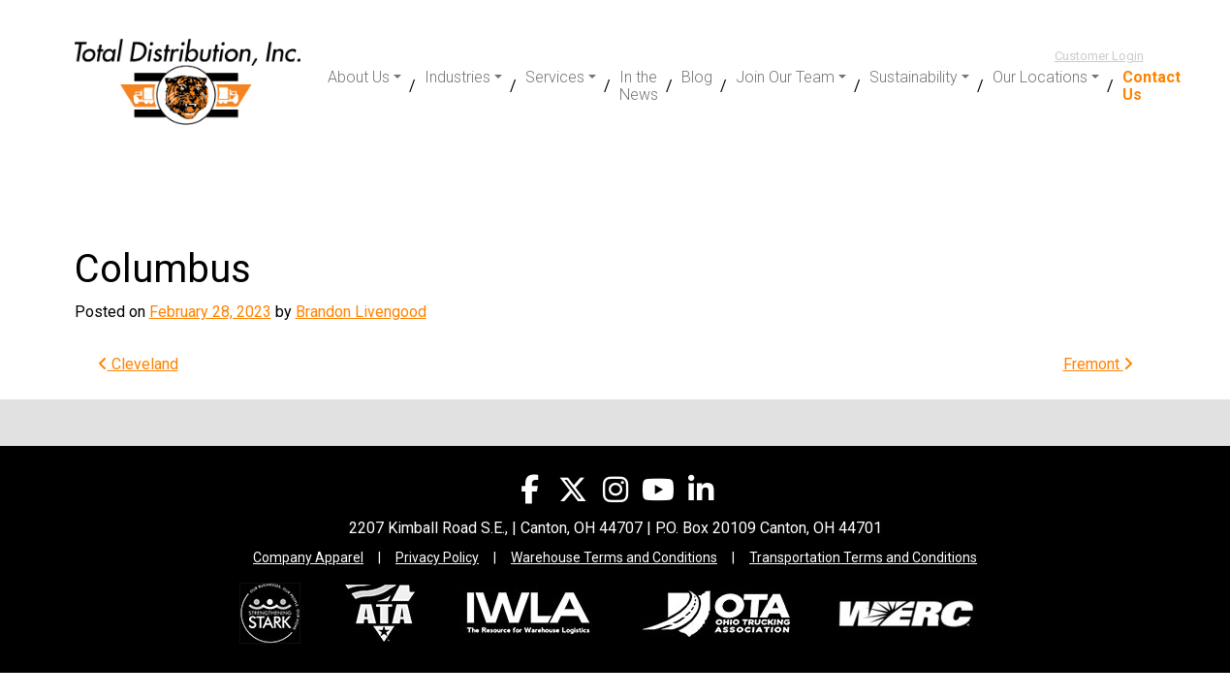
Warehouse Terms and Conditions (614, 557)
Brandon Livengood (361, 311)
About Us (359, 77)
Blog (696, 77)
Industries (457, 77)
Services (554, 77)
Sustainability (913, 77)
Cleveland (138, 364)
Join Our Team (785, 77)
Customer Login (1099, 55)
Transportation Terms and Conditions (863, 557)
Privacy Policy (437, 557)
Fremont (1098, 364)
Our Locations (1040, 77)
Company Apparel (308, 557)
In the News (638, 86)
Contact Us (1151, 86)
